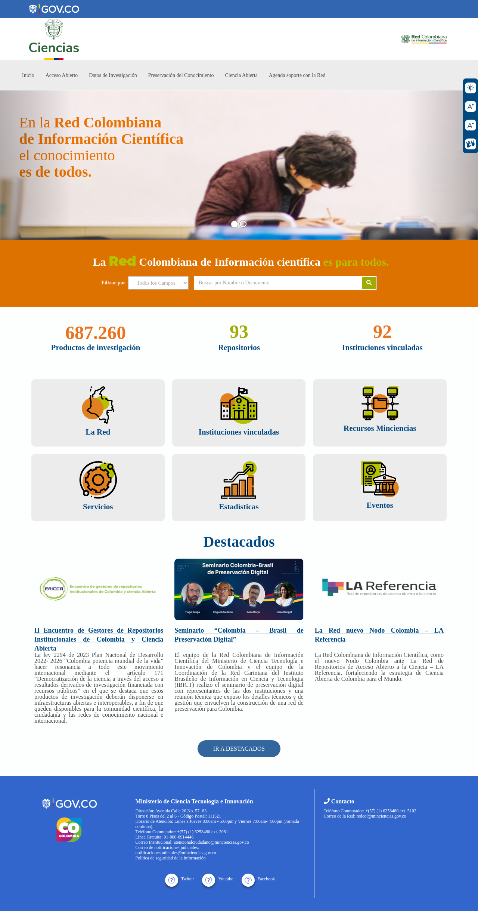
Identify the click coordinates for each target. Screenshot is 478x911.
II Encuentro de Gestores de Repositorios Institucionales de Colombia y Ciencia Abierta (98, 639)
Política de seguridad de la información (171, 858)
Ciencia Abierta (241, 75)
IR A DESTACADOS (239, 748)
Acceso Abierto (62, 75)
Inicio (28, 75)
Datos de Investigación (113, 75)
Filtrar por (113, 282)
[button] (36, 165)
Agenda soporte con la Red (297, 75)
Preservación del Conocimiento (181, 75)
